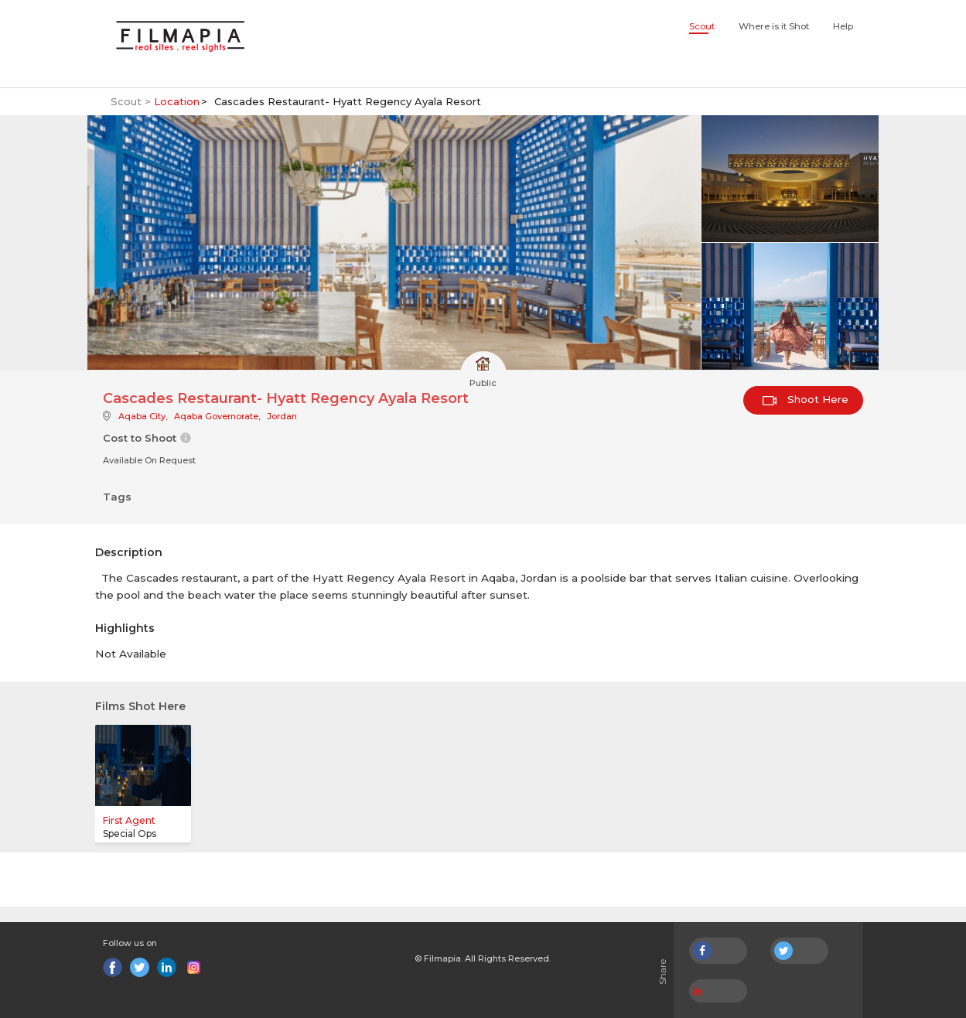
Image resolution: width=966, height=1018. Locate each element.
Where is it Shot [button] (774, 26)
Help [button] (843, 26)
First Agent (129, 820)
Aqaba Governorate (216, 416)
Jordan (282, 416)
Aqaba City (142, 416)
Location (177, 101)
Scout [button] (702, 26)
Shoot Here (805, 399)
